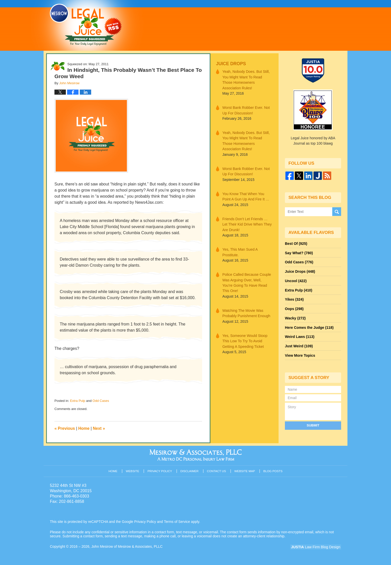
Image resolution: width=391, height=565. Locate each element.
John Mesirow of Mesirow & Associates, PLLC (127, 546)
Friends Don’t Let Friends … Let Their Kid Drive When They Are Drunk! (246, 222)
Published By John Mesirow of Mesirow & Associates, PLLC (277, 25)
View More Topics (300, 353)
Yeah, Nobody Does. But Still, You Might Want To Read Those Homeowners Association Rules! (247, 80)
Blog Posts (273, 470)
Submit (313, 422)
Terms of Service (177, 522)
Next (99, 428)
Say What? (298, 252)
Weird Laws (299, 335)
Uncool (295, 280)
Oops (294, 307)
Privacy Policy (160, 470)
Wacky (295, 316)
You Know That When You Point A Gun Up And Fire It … (245, 195)
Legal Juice (86, 24)
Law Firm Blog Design (317, 547)
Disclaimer (189, 470)
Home (83, 428)
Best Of (296, 243)
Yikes (294, 298)
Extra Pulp (77, 401)
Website (133, 470)
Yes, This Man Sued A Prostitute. (239, 250)
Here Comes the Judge (309, 325)
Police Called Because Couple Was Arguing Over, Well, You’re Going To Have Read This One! (246, 277)
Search (336, 211)
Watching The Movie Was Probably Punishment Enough (245, 305)
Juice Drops (230, 63)
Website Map (245, 470)
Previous (64, 428)
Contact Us (217, 470)
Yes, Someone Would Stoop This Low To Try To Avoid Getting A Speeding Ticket (244, 332)
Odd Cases (100, 401)
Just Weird (298, 344)
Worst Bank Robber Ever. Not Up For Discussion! (245, 109)
